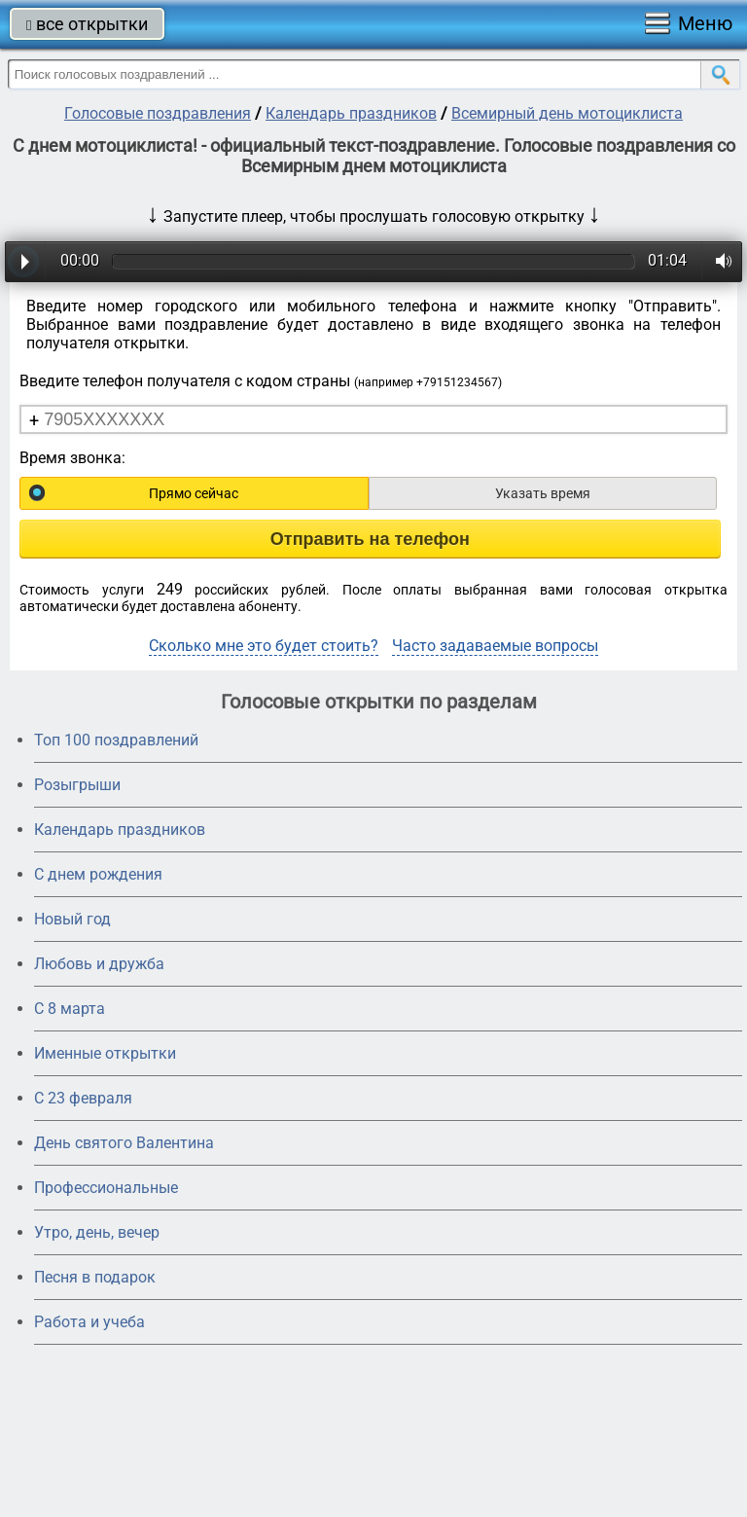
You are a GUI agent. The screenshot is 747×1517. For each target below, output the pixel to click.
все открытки (87, 24)
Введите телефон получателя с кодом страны (260, 381)
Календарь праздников (351, 113)
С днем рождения (98, 874)
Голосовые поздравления (157, 113)
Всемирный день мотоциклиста (567, 113)
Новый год (72, 919)
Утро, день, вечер (97, 1232)
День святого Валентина (124, 1143)
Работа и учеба (89, 1322)
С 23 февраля (83, 1098)
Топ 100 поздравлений (116, 740)
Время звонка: (72, 458)
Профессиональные (106, 1187)
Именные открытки (105, 1053)
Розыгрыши (77, 785)
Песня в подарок (95, 1277)
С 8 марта (69, 1008)
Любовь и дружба (99, 964)
